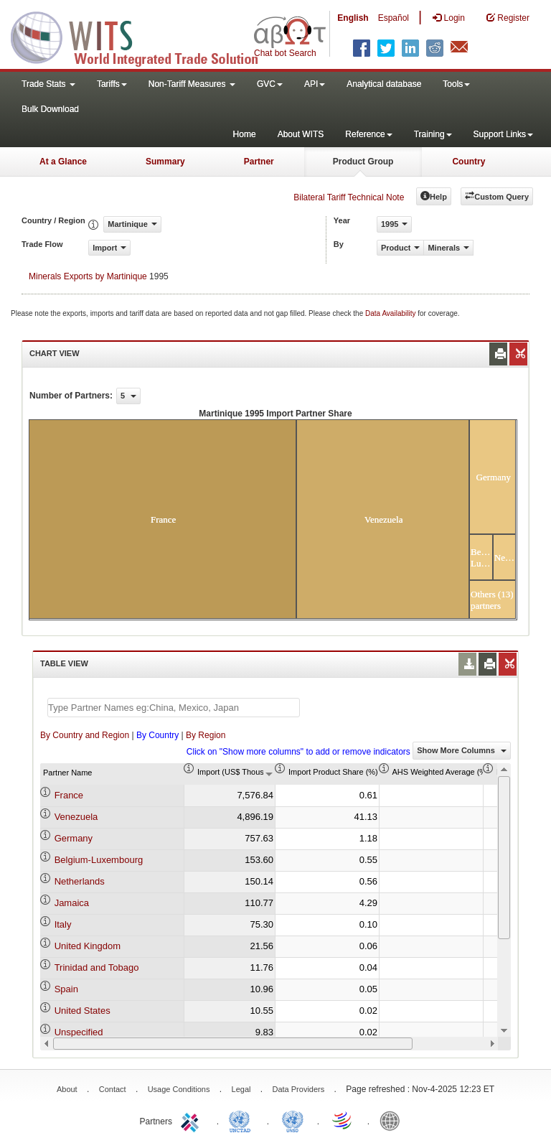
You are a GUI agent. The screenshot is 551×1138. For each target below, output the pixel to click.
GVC (270, 84)
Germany (74, 838)
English (352, 18)
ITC (192, 1120)
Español (393, 18)
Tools (456, 84)
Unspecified (79, 1032)
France (69, 795)
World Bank (393, 1120)
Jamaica (72, 902)
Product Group (363, 162)
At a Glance (63, 162)
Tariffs (112, 84)
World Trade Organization (343, 1120)
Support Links (503, 134)
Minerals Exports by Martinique (88, 276)
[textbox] (173, 707)
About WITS (301, 134)
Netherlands (80, 881)
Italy (63, 924)
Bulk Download (50, 109)
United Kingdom (88, 946)
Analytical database (384, 84)
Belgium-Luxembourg (99, 859)
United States (82, 1010)
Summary (165, 162)
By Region (205, 735)
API (314, 84)
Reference (368, 134)
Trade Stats (48, 84)
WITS (143, 36)
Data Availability (391, 313)
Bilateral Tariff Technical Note (348, 197)
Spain (66, 989)
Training (433, 134)
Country (468, 162)
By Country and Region (84, 735)
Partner (259, 162)
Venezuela (76, 816)
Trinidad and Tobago (97, 967)
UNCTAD (242, 1120)
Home (244, 134)
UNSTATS (292, 1120)
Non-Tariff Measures (192, 84)
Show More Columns (462, 750)
